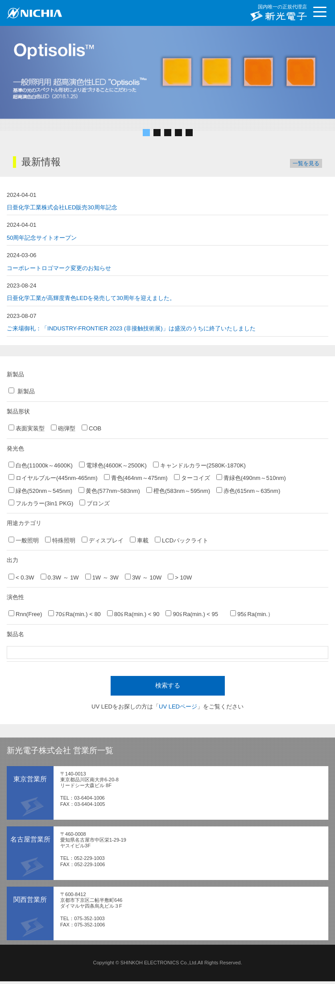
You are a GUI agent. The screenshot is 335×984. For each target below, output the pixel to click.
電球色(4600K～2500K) (113, 465)
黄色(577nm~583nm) (109, 490)
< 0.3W (21, 577)
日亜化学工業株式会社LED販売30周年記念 (62, 207)
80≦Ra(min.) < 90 (133, 613)
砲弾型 (63, 428)
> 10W (180, 577)
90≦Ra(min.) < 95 (194, 613)
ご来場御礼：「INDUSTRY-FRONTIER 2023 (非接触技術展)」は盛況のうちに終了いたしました (131, 328)
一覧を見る (306, 163)
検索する (167, 685)
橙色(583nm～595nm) (178, 490)
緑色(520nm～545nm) (40, 490)
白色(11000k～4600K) (40, 465)
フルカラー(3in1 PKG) (40, 503)
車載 (139, 540)
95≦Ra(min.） (251, 613)
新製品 (21, 391)
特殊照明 (60, 540)
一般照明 (23, 540)
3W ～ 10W (143, 577)
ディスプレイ (103, 540)
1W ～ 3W (102, 577)
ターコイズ (192, 477)
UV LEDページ (178, 706)
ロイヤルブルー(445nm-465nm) (53, 477)
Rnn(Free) (25, 613)
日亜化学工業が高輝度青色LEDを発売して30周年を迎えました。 (91, 298)
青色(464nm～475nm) (136, 477)
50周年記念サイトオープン (42, 237)
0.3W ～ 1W (60, 577)
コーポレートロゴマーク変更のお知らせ (59, 268)
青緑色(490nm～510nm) (251, 477)
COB (91, 428)
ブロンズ (94, 503)
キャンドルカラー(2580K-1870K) (199, 465)
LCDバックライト (181, 540)
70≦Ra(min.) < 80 (74, 613)
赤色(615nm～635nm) (248, 490)
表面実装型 (26, 428)
